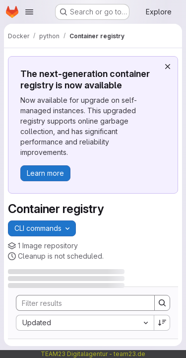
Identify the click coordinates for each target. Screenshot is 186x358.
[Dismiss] (168, 66)
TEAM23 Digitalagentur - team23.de (93, 354)
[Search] (81, 303)
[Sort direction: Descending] (162, 323)
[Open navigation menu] (29, 12)
